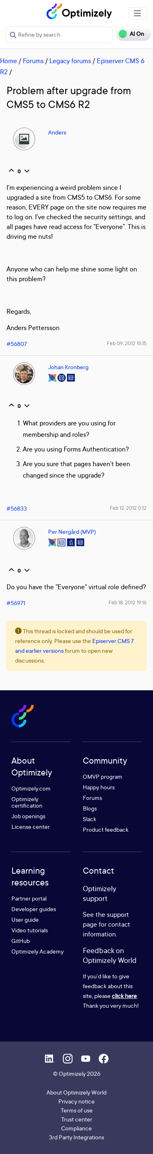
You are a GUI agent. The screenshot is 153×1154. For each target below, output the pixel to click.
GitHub (20, 941)
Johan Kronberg (68, 367)
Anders (57, 132)
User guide (25, 919)
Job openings (28, 816)
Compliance (76, 1128)
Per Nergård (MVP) (72, 531)
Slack (89, 819)
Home (8, 60)
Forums (33, 60)
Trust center (76, 1119)
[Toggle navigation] (137, 13)
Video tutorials (29, 930)
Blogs (90, 808)
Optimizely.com (31, 788)
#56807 (17, 344)
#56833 (17, 508)
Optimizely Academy (37, 951)
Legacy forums (70, 60)
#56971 (16, 603)
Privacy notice (76, 1101)
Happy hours (99, 787)
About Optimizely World (76, 1092)
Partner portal (29, 898)
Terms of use (77, 1110)
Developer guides (33, 909)
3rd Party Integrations (76, 1137)
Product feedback (106, 829)
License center (30, 826)
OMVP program (102, 776)
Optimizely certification (26, 802)
